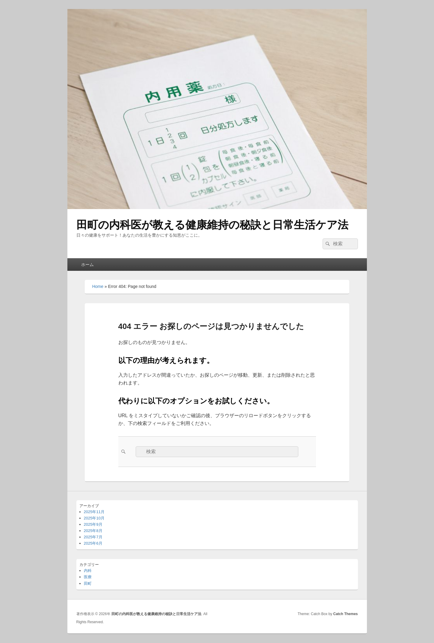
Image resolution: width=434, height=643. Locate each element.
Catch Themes (345, 614)
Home (97, 286)
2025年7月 (93, 537)
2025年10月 (94, 518)
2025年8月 (93, 530)
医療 (88, 577)
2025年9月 (93, 524)
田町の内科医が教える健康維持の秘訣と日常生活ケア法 (212, 225)
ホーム (87, 264)
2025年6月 (93, 543)
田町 (88, 583)
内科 (88, 570)
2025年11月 (94, 512)
